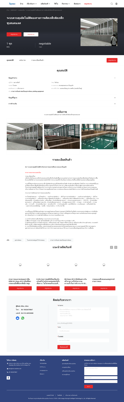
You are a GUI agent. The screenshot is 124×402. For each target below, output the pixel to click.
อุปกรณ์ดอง (18, 240)
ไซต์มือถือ (59, 395)
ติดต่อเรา (42, 374)
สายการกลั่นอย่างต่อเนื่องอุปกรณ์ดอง (60, 240)
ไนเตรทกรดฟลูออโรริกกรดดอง (36, 240)
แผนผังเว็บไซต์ (50, 395)
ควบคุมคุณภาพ (43, 370)
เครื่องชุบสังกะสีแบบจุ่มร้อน (68, 371)
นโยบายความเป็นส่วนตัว (71, 395)
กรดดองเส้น (21, 10)
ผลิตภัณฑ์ (13, 10)
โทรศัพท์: (60, 336)
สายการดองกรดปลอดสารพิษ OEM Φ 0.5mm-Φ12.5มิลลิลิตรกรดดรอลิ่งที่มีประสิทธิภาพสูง (20, 281)
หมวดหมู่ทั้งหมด (66, 374)
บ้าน (8, 10)
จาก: (59, 327)
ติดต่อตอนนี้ (64, 347)
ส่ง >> (88, 386)
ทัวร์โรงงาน (42, 367)
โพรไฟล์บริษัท (43, 363)
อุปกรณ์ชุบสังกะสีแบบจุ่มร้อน (69, 363)
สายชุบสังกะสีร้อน (66, 367)
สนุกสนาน (14, 34)
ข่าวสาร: (60, 305)
